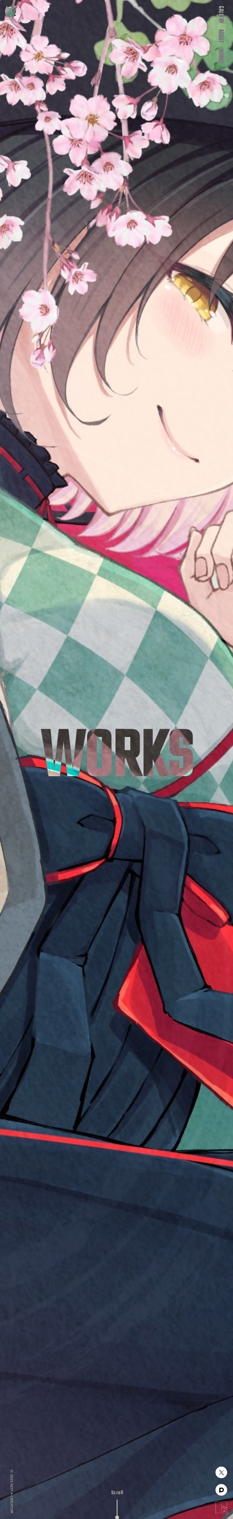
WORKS (220, 56)
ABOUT (220, 36)
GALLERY (220, 14)
